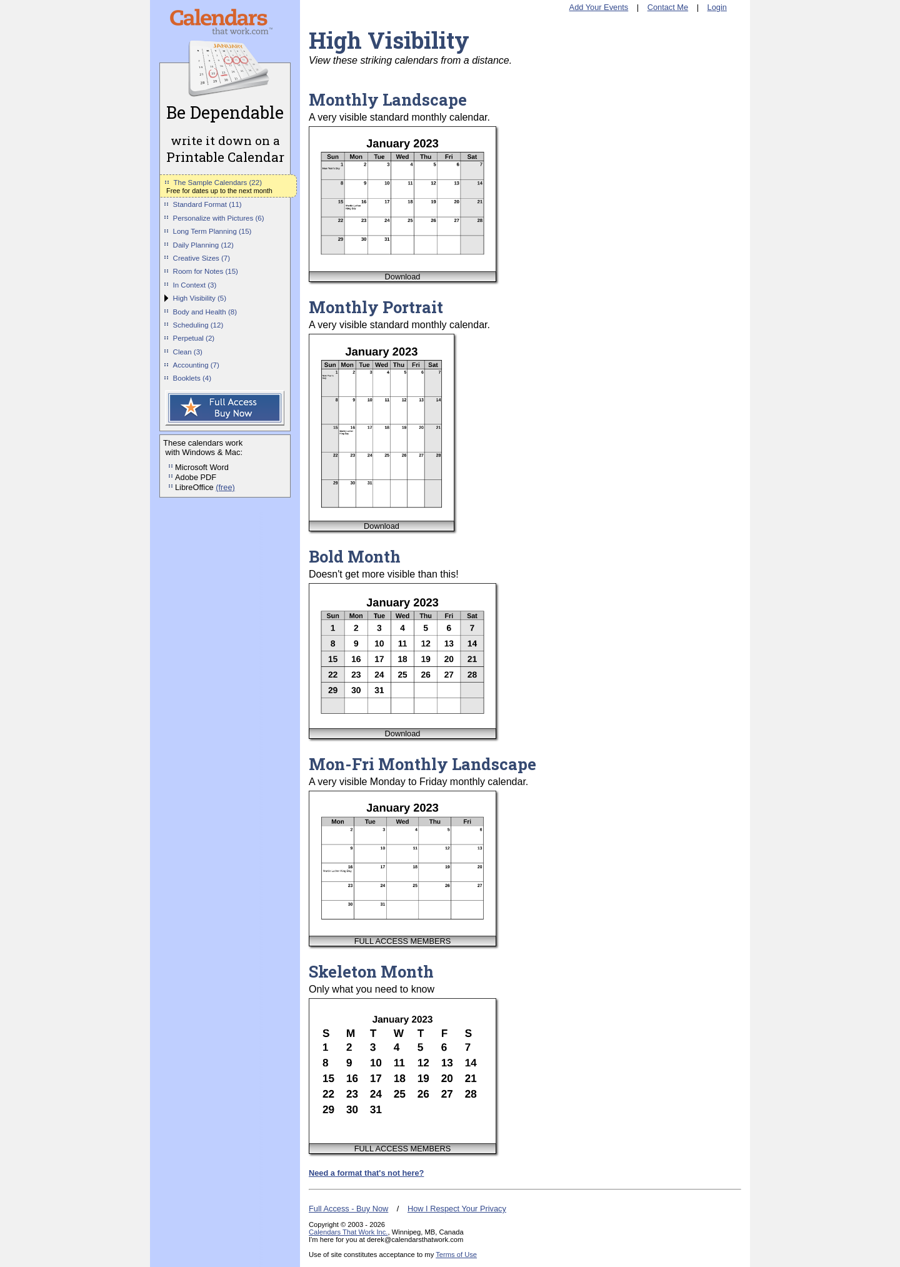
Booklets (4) (192, 378)
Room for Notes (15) (205, 271)
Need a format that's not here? (366, 1173)
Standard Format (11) (207, 204)
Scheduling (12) (198, 325)
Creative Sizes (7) (202, 258)
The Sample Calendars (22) (218, 182)
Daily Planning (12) (203, 245)
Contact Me (668, 7)
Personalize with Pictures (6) (218, 218)
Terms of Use (456, 1254)
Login (717, 7)
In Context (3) (195, 285)
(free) (225, 487)
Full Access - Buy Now (348, 1208)
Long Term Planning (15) (212, 231)
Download (403, 276)
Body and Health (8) (205, 312)
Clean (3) (187, 352)
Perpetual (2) (194, 338)
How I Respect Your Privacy (457, 1208)
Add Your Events (599, 7)
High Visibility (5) (200, 298)
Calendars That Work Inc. (348, 1232)
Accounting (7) (196, 365)
